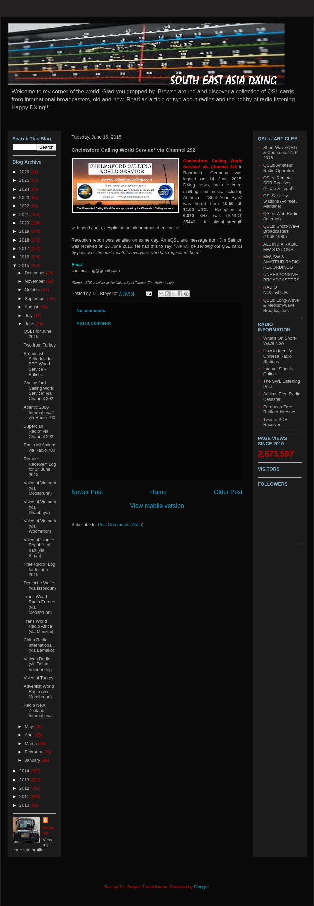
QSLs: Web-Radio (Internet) (281, 216)
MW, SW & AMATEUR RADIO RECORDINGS (281, 262)
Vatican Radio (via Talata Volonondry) (38, 664)
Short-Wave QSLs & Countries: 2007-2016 (281, 152)
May (29, 726)
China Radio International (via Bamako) (39, 645)
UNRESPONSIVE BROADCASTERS (281, 277)
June (30, 323)
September (36, 298)
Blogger (201, 886)
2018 (25, 240)
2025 (25, 180)
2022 (25, 205)
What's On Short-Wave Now (280, 341)
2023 (25, 197)
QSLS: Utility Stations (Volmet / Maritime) (280, 201)
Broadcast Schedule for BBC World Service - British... (38, 364)
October (33, 289)
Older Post (228, 492)
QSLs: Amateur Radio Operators (279, 168)
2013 (25, 779)
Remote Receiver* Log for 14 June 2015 (40, 466)
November (35, 281)
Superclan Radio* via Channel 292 (38, 431)
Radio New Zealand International (38, 710)
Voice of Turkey (38, 677)
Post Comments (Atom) (120, 524)
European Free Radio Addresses (279, 409)
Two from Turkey (40, 345)
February (34, 751)
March (31, 743)
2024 (25, 189)
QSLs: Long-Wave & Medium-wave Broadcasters (281, 305)
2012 (25, 788)
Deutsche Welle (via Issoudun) (40, 585)
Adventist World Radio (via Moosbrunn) (39, 691)
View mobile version (157, 505)
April (30, 734)
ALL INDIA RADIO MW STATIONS (281, 247)
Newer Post (87, 492)
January (33, 760)
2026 (25, 171)
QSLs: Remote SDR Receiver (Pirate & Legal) (278, 183)
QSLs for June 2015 (37, 334)
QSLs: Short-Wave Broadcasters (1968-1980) (281, 231)
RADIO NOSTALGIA (275, 290)
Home (158, 492)
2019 (25, 231)
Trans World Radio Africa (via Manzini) (38, 626)
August (32, 306)
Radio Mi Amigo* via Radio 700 (40, 447)
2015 (25, 265)
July (29, 315)
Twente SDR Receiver (275, 422)
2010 (25, 805)
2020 (25, 222)
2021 (25, 214)
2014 (25, 771)
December (35, 272)
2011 (25, 796)
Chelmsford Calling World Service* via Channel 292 (39, 390)
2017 (25, 248)
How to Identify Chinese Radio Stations (277, 356)
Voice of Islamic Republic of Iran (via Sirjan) (39, 547)
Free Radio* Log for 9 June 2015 (39, 569)
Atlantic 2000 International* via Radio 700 (39, 412)
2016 (25, 256)
